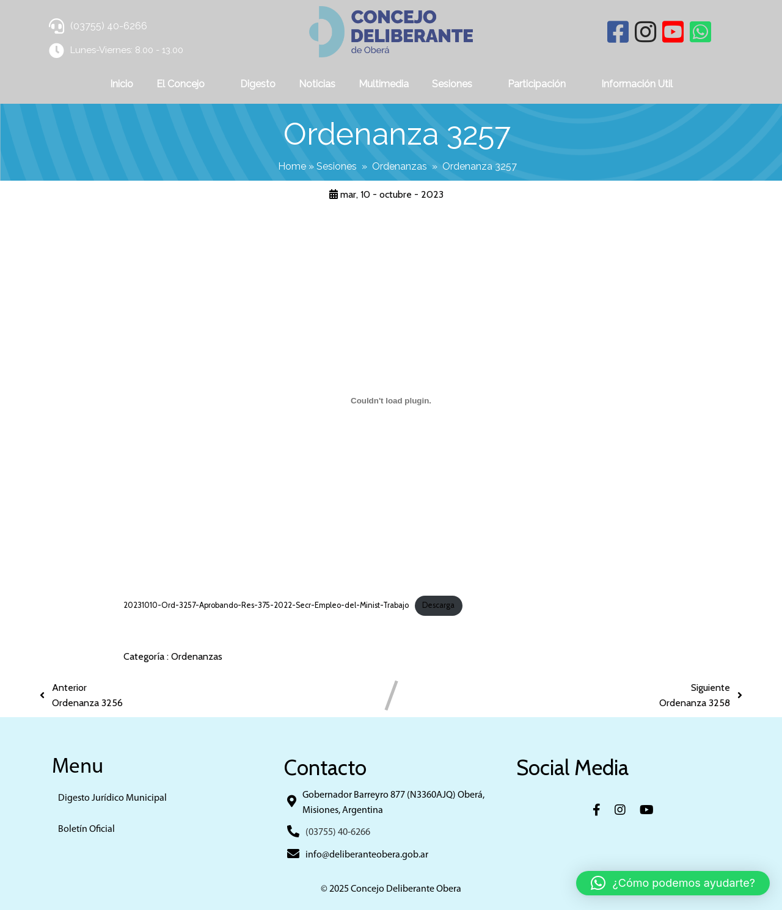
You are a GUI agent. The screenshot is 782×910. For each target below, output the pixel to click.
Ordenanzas (399, 166)
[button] (673, 883)
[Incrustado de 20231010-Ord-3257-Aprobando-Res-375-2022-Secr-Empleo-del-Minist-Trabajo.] (391, 400)
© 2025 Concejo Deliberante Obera (391, 889)
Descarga (438, 605)
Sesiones (336, 166)
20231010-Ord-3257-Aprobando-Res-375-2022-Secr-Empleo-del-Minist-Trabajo (266, 605)
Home (292, 166)
